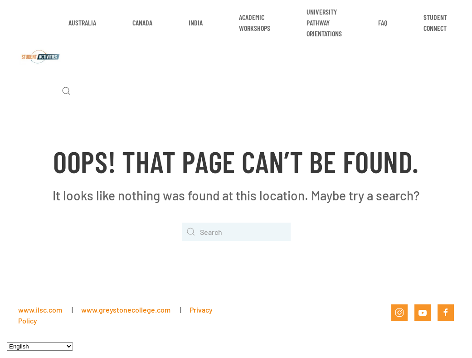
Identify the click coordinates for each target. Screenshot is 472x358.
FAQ (382, 22)
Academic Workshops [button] (254, 22)
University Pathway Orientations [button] (324, 22)
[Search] (236, 232)
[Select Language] (40, 346)
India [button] (196, 22)
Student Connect (435, 22)
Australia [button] (82, 22)
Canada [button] (142, 22)
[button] (66, 91)
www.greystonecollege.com (125, 309)
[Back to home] (40, 57)
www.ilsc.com (40, 309)
